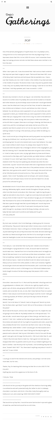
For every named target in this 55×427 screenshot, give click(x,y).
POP (27, 40)
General (27, 37)
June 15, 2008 (16, 43)
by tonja (27, 43)
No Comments (37, 43)
